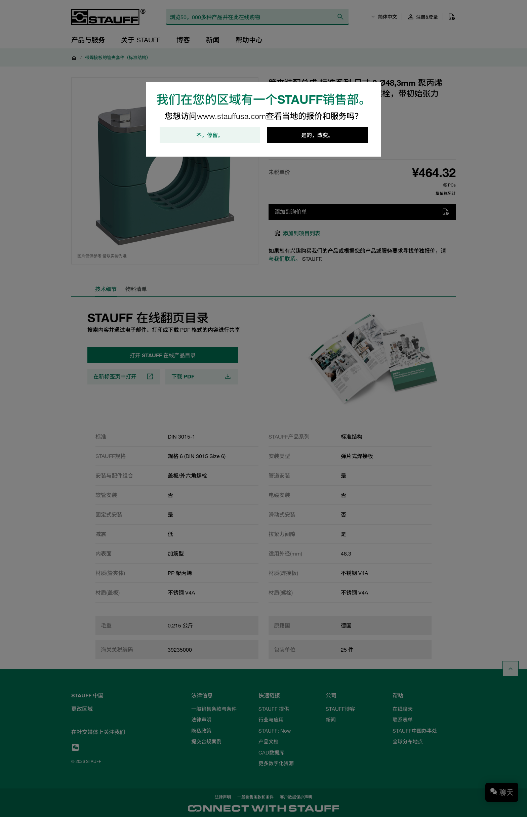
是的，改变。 (317, 135)
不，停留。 (209, 135)
